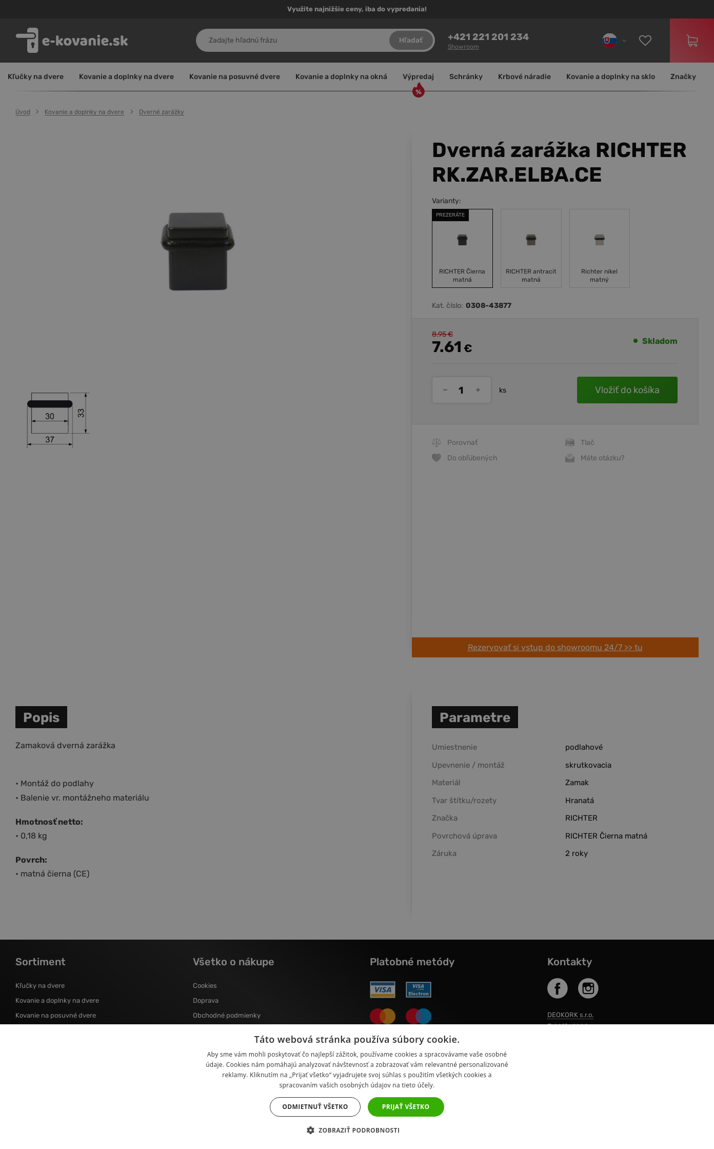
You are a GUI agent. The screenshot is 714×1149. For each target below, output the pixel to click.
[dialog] (357, 574)
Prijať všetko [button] (406, 1106)
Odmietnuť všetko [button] (315, 1106)
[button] (357, 1130)
